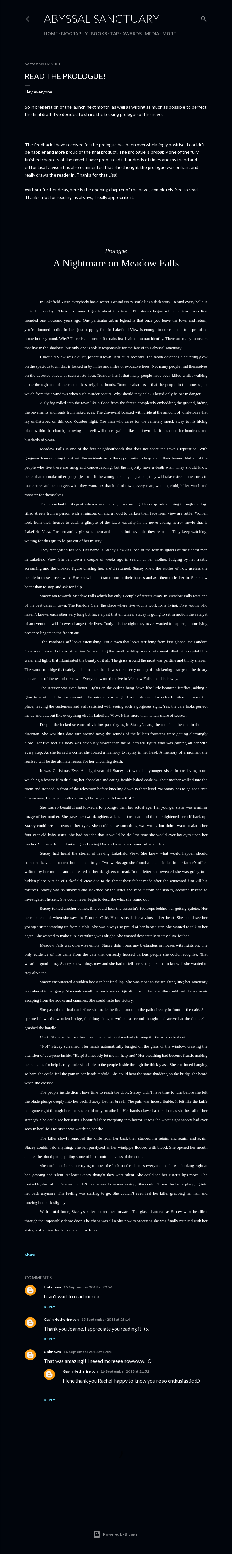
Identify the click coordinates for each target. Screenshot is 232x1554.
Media (152, 33)
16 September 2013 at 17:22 (87, 1351)
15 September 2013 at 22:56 (87, 1287)
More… (170, 33)
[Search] (204, 17)
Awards (132, 33)
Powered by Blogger (116, 1534)
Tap (114, 33)
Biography (74, 33)
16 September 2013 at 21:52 (124, 1371)
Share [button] (30, 1254)
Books (99, 33)
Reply (49, 1306)
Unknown (52, 1287)
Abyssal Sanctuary (102, 18)
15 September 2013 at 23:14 (105, 1319)
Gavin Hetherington (61, 1319)
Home (51, 33)
